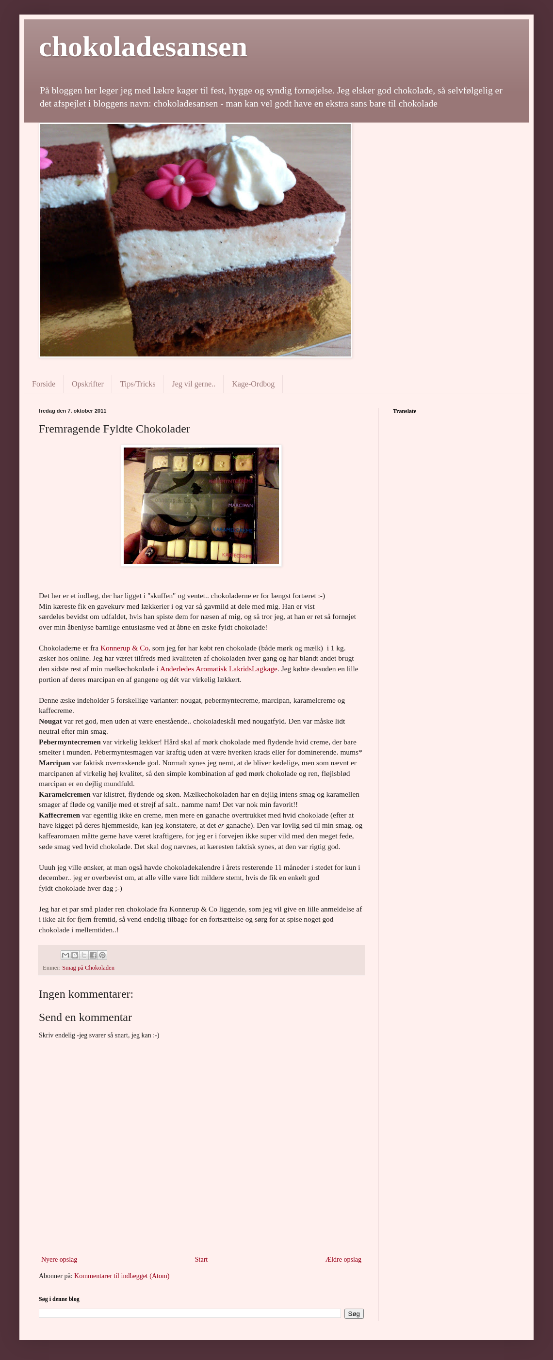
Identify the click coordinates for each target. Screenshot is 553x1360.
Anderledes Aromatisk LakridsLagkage (218, 669)
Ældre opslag (343, 1259)
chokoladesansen (143, 46)
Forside (43, 384)
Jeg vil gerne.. (193, 384)
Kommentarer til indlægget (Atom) (121, 1276)
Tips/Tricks (138, 384)
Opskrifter (88, 384)
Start (201, 1259)
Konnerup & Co (124, 648)
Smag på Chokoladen (88, 967)
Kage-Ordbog (253, 384)
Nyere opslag (59, 1259)
